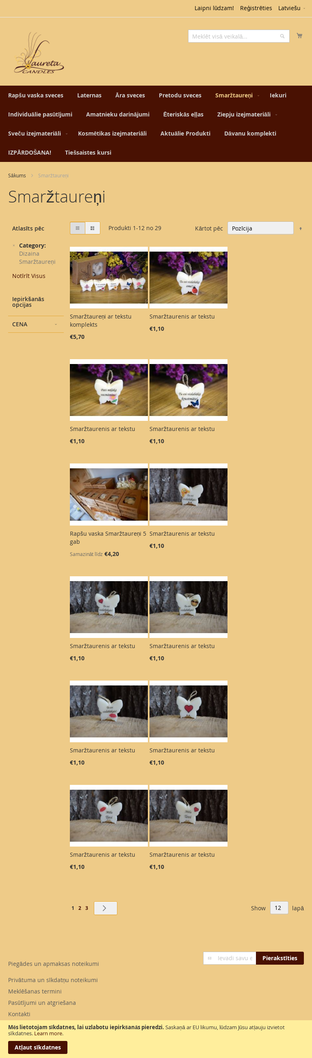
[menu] (156, 124)
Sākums (17, 175)
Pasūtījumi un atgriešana (42, 1002)
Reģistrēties (256, 8)
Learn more (48, 1033)
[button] (292, 8)
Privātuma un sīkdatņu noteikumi (53, 980)
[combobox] (239, 36)
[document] (156, 1039)
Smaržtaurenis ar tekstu (182, 316)
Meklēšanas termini (35, 991)
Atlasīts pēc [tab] (28, 228)
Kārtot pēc (209, 228)
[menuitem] (35, 95)
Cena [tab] (19, 324)
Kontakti (19, 1014)
